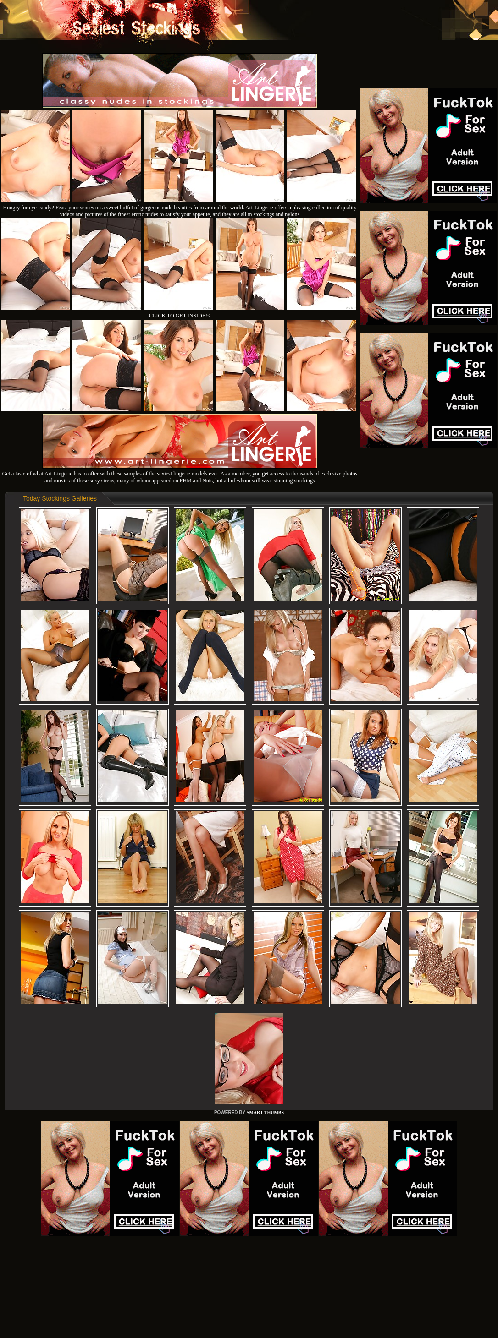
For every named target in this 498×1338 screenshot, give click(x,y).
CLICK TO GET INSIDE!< (179, 315)
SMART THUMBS (265, 1112)
